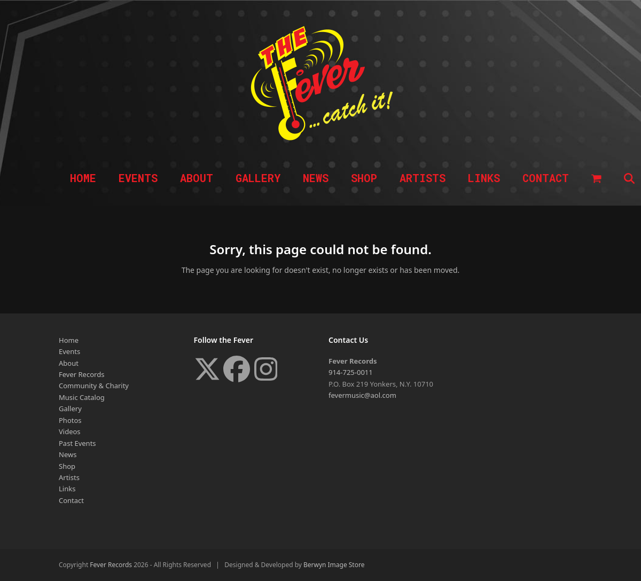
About (69, 363)
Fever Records (81, 374)
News (67, 454)
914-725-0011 (351, 372)
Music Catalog (82, 397)
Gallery (70, 408)
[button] (596, 179)
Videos (70, 431)
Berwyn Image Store (333, 564)
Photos (70, 420)
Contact (71, 500)
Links (67, 488)
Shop (67, 466)
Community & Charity (94, 385)
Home (69, 340)
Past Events (77, 443)
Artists (69, 477)
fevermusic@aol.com (362, 395)
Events (69, 351)
